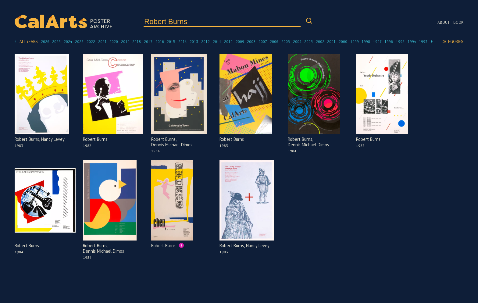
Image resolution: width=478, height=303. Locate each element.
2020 (113, 41)
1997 (377, 41)
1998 (366, 41)
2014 (182, 41)
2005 (285, 41)
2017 (148, 41)
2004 (297, 41)
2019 (125, 41)
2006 (274, 41)
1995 (400, 41)
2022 (91, 41)
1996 (388, 41)
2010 (228, 41)
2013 (194, 41)
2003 (308, 41)
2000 (343, 41)
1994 (412, 41)
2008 (251, 41)
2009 (240, 41)
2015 (171, 41)
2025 (56, 41)
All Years (29, 41)
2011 (217, 41)
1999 (354, 41)
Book (458, 22)
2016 (159, 41)
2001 (331, 41)
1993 (423, 41)
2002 (320, 41)
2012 (205, 41)
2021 (102, 41)
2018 (136, 41)
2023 (79, 41)
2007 (263, 41)
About (443, 22)
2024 (68, 41)
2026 (45, 41)
